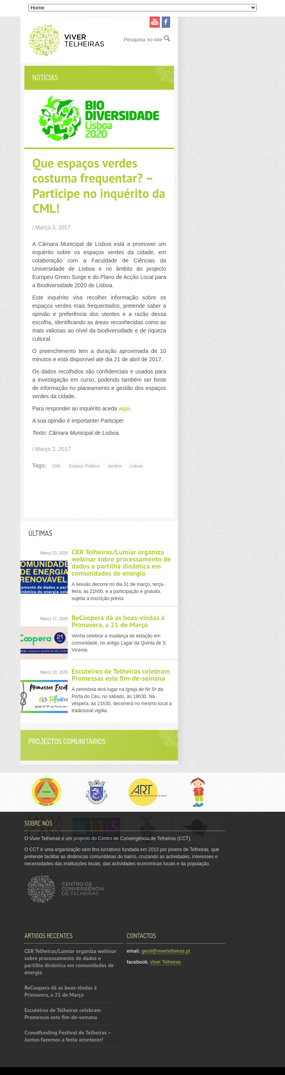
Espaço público (84, 466)
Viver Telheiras (165, 962)
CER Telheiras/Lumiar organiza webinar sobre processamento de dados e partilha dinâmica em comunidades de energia (121, 562)
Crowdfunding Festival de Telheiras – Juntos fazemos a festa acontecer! (67, 1036)
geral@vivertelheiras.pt (165, 951)
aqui (124, 408)
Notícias (45, 77)
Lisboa (136, 466)
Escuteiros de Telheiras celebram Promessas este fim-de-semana (121, 675)
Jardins (114, 466)
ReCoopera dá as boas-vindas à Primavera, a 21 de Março (118, 621)
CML (56, 466)
